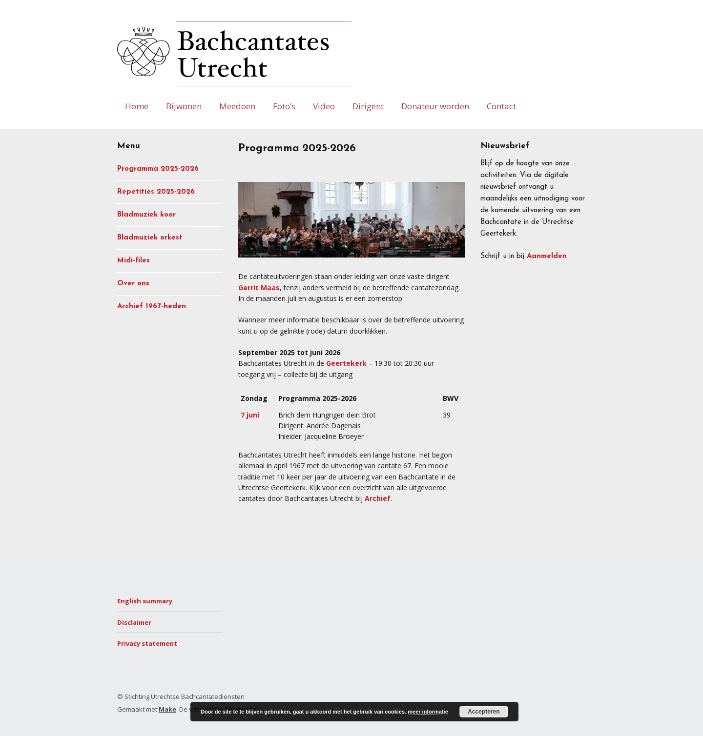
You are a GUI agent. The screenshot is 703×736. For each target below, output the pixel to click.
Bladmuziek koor (146, 215)
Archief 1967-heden (151, 306)
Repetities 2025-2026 (156, 192)
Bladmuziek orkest (150, 237)
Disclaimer (134, 622)
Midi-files (133, 260)
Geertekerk (346, 363)
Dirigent (368, 106)
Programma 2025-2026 (158, 169)
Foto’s (284, 106)
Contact (501, 106)
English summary (144, 601)
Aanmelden (547, 256)
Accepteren (483, 711)
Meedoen (237, 106)
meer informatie (428, 712)
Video (324, 106)
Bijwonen (184, 106)
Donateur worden (435, 106)
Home (136, 106)
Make (167, 709)
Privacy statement (147, 643)
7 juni (250, 414)
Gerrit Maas (259, 287)
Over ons (133, 283)
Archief (378, 498)
